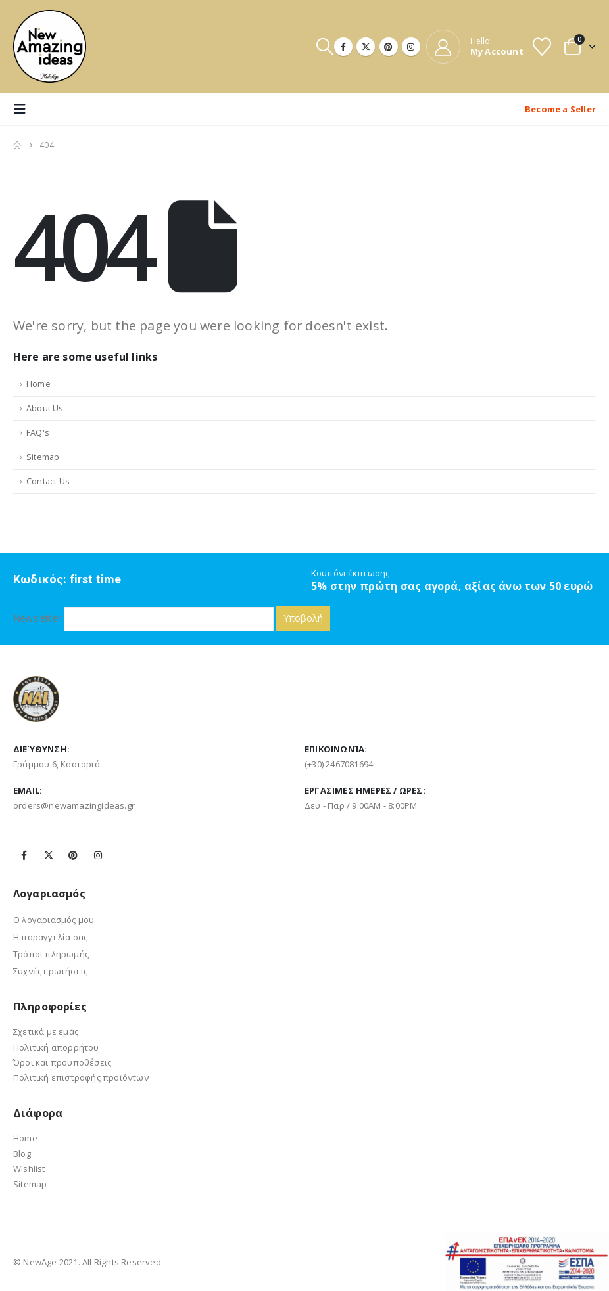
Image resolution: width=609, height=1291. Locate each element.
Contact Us (48, 481)
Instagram (98, 855)
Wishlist (29, 1169)
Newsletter (143, 618)
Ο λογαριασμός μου (53, 920)
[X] (365, 46)
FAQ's (37, 432)
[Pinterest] (388, 46)
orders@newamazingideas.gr (74, 805)
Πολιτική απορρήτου (56, 1047)
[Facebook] (343, 46)
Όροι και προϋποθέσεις (62, 1062)
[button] (324, 46)
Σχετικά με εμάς (45, 1031)
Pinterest (73, 855)
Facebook (24, 855)
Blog (22, 1154)
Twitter (49, 855)
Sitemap (42, 457)
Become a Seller (560, 109)
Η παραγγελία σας (50, 937)
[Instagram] (411, 46)
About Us (45, 408)
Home (38, 384)
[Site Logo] (49, 46)
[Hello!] (475, 47)
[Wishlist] (542, 46)
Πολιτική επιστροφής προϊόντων (81, 1077)
